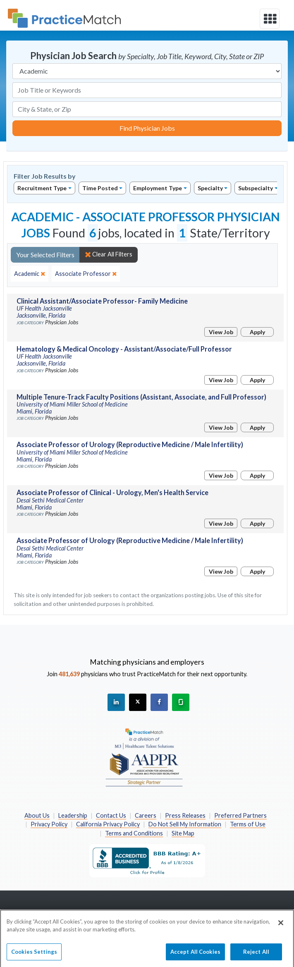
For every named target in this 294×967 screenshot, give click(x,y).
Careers (145, 815)
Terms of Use (247, 824)
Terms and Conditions (134, 833)
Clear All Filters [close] (108, 254)
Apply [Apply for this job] (257, 331)
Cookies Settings (34, 955)
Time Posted (100, 187)
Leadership (72, 815)
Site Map (183, 833)
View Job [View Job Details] (221, 331)
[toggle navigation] (270, 19)
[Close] (281, 926)
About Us (37, 815)
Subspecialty (255, 187)
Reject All (256, 955)
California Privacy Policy (108, 824)
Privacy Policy (49, 824)
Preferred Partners (240, 815)
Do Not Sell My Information (184, 824)
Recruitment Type (42, 187)
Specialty (210, 187)
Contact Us (111, 815)
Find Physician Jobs (147, 128)
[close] (29, 273)
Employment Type (157, 187)
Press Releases (185, 815)
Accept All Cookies (195, 955)
